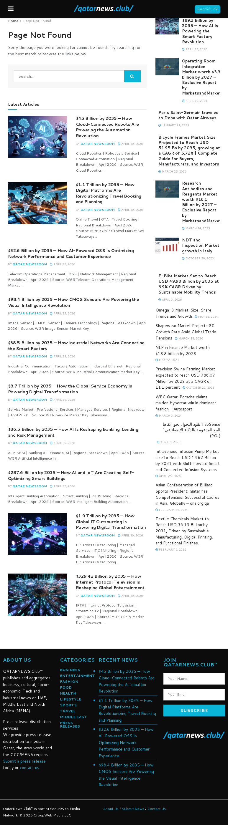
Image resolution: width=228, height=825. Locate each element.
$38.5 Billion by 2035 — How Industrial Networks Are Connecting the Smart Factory (76, 346)
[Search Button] (132, 76)
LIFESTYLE (70, 699)
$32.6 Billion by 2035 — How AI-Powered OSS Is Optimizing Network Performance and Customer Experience (71, 253)
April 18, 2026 (194, 49)
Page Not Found (37, 20)
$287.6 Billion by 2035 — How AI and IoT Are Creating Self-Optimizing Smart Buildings (71, 475)
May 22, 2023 (167, 360)
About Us (111, 808)
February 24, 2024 (171, 510)
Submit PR (207, 8)
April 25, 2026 (168, 476)
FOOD (66, 687)
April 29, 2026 (62, 264)
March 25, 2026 (172, 171)
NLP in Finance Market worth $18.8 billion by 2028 (182, 350)
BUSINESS (70, 669)
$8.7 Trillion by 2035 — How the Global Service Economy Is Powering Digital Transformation (70, 389)
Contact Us (156, 808)
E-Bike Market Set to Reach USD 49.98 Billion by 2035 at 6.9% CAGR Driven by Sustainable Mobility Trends (188, 284)
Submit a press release (24, 761)
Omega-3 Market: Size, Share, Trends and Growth (184, 313)
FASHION (69, 681)
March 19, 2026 (189, 338)
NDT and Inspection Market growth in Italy (200, 245)
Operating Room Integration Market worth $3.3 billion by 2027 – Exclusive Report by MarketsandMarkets (204, 77)
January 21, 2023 (173, 125)
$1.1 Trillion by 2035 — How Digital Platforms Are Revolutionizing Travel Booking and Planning (109, 193)
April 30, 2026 (130, 144)
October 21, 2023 (198, 387)
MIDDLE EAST (73, 716)
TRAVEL (68, 710)
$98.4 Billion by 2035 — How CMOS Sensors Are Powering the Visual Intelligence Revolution (73, 302)
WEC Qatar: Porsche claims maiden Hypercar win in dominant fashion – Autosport (185, 403)
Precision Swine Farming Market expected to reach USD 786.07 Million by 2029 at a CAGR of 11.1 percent (185, 378)
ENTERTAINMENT (77, 675)
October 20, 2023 (198, 258)
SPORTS (68, 705)
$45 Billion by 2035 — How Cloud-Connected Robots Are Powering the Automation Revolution (107, 127)
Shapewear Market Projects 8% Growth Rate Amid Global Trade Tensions (185, 332)
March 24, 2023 (196, 228)
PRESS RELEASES (70, 724)
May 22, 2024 (206, 316)
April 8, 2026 (168, 442)
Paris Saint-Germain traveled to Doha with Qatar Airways (188, 115)
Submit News (133, 808)
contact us (29, 768)
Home (13, 20)
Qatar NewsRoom (98, 144)
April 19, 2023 (194, 101)
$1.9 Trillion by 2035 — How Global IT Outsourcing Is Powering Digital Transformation (111, 521)
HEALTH (68, 693)
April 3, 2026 (170, 299)
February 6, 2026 (170, 549)
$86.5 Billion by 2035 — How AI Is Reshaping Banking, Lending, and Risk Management (74, 432)
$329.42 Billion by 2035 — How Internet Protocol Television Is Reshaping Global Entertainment (110, 582)
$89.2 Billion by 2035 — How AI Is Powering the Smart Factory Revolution (200, 31)
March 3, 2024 (168, 415)
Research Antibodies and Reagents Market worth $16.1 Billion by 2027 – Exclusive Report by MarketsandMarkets (204, 201)
